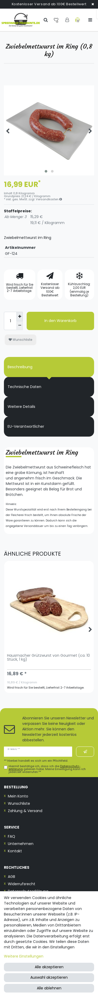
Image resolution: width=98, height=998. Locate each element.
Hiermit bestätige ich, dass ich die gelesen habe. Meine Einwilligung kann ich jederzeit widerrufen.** (47, 769)
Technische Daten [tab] (24, 386)
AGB (11, 876)
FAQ (11, 836)
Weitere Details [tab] (21, 406)
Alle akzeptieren (49, 967)
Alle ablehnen (49, 988)
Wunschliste (20, 339)
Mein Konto (18, 796)
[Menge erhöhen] (19, 316)
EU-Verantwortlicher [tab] (26, 426)
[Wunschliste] (56, 20)
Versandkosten (49, 199)
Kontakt (15, 851)
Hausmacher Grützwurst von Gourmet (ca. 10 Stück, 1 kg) (48, 658)
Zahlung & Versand (25, 810)
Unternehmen (20, 843)
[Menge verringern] (19, 325)
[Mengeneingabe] (10, 321)
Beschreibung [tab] (20, 366)
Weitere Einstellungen (23, 956)
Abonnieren (85, 751)
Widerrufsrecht (21, 884)
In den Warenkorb (60, 320)
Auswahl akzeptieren (49, 977)
